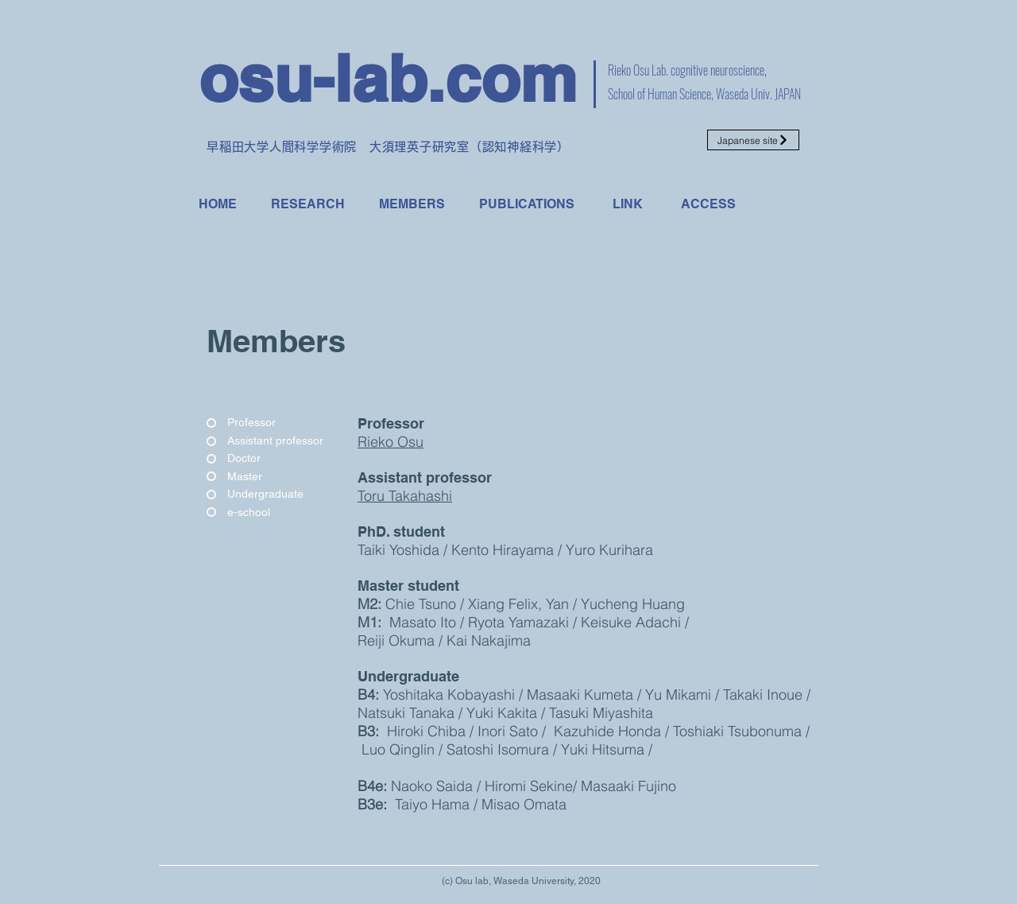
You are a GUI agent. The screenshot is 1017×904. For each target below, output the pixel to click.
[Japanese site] (753, 140)
